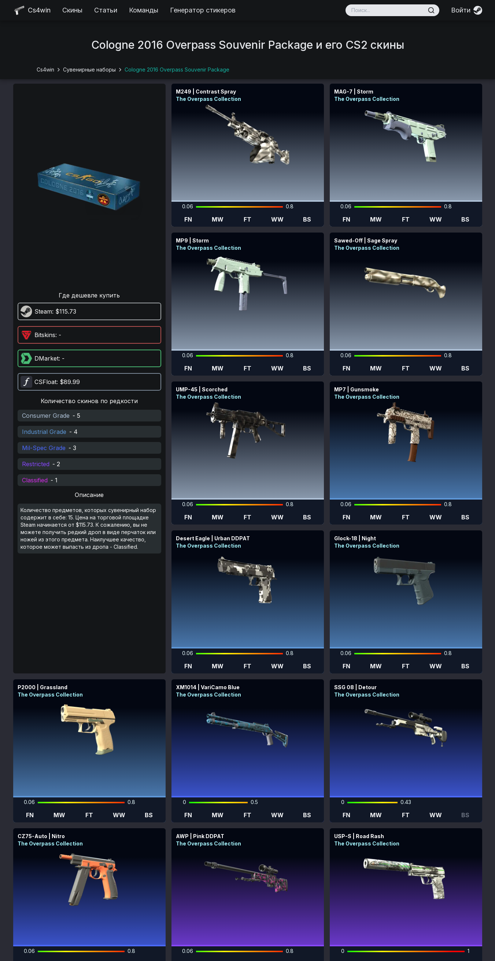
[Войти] (466, 10)
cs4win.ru (216, 952)
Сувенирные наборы (89, 69)
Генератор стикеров (203, 10)
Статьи (105, 10)
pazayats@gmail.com (433, 934)
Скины (72, 10)
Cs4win (45, 69)
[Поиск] (431, 10)
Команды (143, 10)
